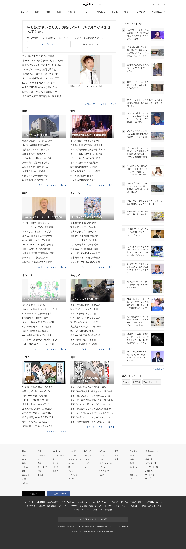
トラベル (103, 467)
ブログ (133, 502)
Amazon (126, 382)
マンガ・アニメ (74, 459)
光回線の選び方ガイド (56, 502)
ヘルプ (148, 478)
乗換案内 (134, 506)
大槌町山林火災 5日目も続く (35, 162)
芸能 (59, 12)
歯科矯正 (151, 506)
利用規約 (70, 527)
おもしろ (101, 12)
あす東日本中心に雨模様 (33, 171)
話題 (116, 459)
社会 (24, 455)
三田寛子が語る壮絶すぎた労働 (37, 262)
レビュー (72, 455)
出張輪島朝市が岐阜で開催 (35, 180)
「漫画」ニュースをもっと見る (99, 427)
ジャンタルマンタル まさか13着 (85, 262)
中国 (24, 479)
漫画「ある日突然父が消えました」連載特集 (91, 391)
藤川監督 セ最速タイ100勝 (83, 227)
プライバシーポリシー (86, 527)
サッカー (56, 463)
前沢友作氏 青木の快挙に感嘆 (84, 244)
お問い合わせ (123, 527)
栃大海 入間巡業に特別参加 (83, 231)
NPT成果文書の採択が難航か (84, 167)
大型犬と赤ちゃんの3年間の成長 (85, 326)
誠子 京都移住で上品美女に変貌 (37, 236)
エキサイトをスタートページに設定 (93, 519)
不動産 (143, 506)
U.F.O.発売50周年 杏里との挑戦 (37, 335)
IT (69, 467)
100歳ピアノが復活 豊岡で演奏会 (39, 69)
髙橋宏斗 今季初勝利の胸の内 (84, 236)
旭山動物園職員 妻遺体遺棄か (36, 145)
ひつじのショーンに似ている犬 (85, 318)
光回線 (42, 506)
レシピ (116, 506)
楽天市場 (136, 382)
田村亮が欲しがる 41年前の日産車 (39, 92)
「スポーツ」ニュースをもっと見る (97, 267)
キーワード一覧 (151, 467)
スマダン (103, 455)
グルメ (71, 471)
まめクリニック (84, 502)
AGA (89, 510)
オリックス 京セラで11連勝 (83, 240)
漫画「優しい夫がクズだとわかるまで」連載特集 (92, 395)
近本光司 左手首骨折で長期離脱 (85, 257)
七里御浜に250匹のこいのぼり (36, 158)
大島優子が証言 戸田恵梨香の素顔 (38, 253)
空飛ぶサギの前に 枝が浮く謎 (36, 391)
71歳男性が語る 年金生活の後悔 (37, 387)
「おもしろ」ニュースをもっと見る (97, 349)
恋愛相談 (92, 506)
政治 (24, 463)
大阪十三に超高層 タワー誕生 (36, 400)
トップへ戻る (48, 44)
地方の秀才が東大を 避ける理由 (37, 413)
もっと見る (158, 369)
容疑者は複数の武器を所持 (83, 180)
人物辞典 (149, 471)
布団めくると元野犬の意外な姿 (85, 335)
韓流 (39, 471)
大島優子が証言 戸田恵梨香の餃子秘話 (41, 96)
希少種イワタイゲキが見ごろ (36, 149)
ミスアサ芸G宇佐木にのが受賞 (36, 231)
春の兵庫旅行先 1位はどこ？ (35, 421)
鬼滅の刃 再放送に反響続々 (35, 331)
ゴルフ (56, 467)
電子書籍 (108, 510)
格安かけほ (51, 506)
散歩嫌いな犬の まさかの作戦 (84, 344)
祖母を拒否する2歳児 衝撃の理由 (38, 417)
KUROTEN (40, 502)
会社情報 (61, 527)
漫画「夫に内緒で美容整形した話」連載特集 (91, 400)
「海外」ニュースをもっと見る (99, 185)
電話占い (141, 502)
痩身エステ (97, 510)
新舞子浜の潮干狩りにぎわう (36, 154)
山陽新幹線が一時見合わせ (35, 175)
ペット (86, 467)
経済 (24, 459)
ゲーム (71, 463)
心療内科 (115, 502)
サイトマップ (150, 475)
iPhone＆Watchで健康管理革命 (37, 313)
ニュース (24, 12)
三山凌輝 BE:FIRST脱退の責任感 (38, 244)
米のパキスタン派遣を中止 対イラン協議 (43, 60)
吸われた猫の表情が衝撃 (82, 331)
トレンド (86, 12)
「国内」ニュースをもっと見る (51, 185)
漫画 (126, 12)
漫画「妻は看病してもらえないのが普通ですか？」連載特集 (92, 408)
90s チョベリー (105, 471)
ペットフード (79, 510)
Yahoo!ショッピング (151, 382)
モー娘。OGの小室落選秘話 (35, 223)
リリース (149, 455)
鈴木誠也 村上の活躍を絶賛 (83, 223)
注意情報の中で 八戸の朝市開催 (38, 56)
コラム (115, 12)
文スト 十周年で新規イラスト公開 (38, 322)
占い (100, 506)
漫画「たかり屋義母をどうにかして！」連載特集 (92, 421)
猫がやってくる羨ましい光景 (84, 322)
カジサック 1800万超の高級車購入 (38, 227)
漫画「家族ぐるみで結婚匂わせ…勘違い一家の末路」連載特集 (92, 387)
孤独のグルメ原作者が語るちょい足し (41, 74)
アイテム (124, 502)
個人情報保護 (102, 527)
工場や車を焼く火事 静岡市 (35, 167)
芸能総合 (41, 455)
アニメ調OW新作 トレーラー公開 (38, 344)
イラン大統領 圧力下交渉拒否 (84, 162)
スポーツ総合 (58, 455)
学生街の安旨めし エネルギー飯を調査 (41, 65)
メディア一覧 (150, 463)
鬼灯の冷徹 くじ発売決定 (34, 305)
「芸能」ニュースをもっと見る (51, 267)
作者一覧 (149, 459)
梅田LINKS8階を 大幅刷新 (34, 395)
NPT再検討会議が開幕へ (82, 175)
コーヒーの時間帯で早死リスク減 (86, 154)
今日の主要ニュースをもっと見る (100, 104)
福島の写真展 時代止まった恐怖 (37, 141)
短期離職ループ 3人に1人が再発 (37, 426)
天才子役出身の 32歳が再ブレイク (38, 404)
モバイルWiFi (63, 506)
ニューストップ (147, 4)
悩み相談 (83, 506)
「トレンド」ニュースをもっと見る (49, 349)
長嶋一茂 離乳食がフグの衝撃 (36, 249)
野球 (55, 459)
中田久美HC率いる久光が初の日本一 (40, 87)
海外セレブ (42, 467)
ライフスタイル (105, 463)
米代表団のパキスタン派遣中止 (85, 141)
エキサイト (160, 4)
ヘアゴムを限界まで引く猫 (83, 313)
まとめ (25, 467)
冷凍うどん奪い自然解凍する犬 (85, 305)
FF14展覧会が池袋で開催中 (35, 318)
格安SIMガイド (31, 506)
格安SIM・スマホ (154, 502)
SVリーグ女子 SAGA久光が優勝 (38, 83)
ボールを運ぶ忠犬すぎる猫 (83, 339)
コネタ (86, 459)
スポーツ (71, 12)
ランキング (140, 12)
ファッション (73, 475)
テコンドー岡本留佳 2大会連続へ (86, 253)
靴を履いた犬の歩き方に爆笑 (84, 309)
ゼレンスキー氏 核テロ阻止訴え (85, 158)
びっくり (87, 455)
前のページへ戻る (91, 44)
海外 (48, 12)
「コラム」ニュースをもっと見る (50, 431)
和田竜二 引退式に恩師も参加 (84, 249)
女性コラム (103, 459)
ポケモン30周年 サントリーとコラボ (39, 309)
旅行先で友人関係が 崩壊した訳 (37, 408)
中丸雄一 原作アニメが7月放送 (37, 326)
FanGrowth (71, 502)
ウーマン (108, 506)
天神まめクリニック (101, 502)
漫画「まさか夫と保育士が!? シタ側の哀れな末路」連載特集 (92, 413)
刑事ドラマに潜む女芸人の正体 (37, 257)
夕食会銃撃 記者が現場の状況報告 (86, 145)
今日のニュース (159, 12)
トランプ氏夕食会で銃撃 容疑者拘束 (87, 149)
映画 (39, 459)
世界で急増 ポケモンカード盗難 (85, 171)
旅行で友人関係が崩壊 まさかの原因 (40, 78)
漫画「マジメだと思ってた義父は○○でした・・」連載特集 (92, 404)
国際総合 (26, 475)
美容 (159, 506)
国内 (37, 12)
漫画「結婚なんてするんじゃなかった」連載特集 (92, 417)
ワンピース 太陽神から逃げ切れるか (39, 339)
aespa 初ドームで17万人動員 (36, 240)
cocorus (74, 506)
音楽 (39, 463)
